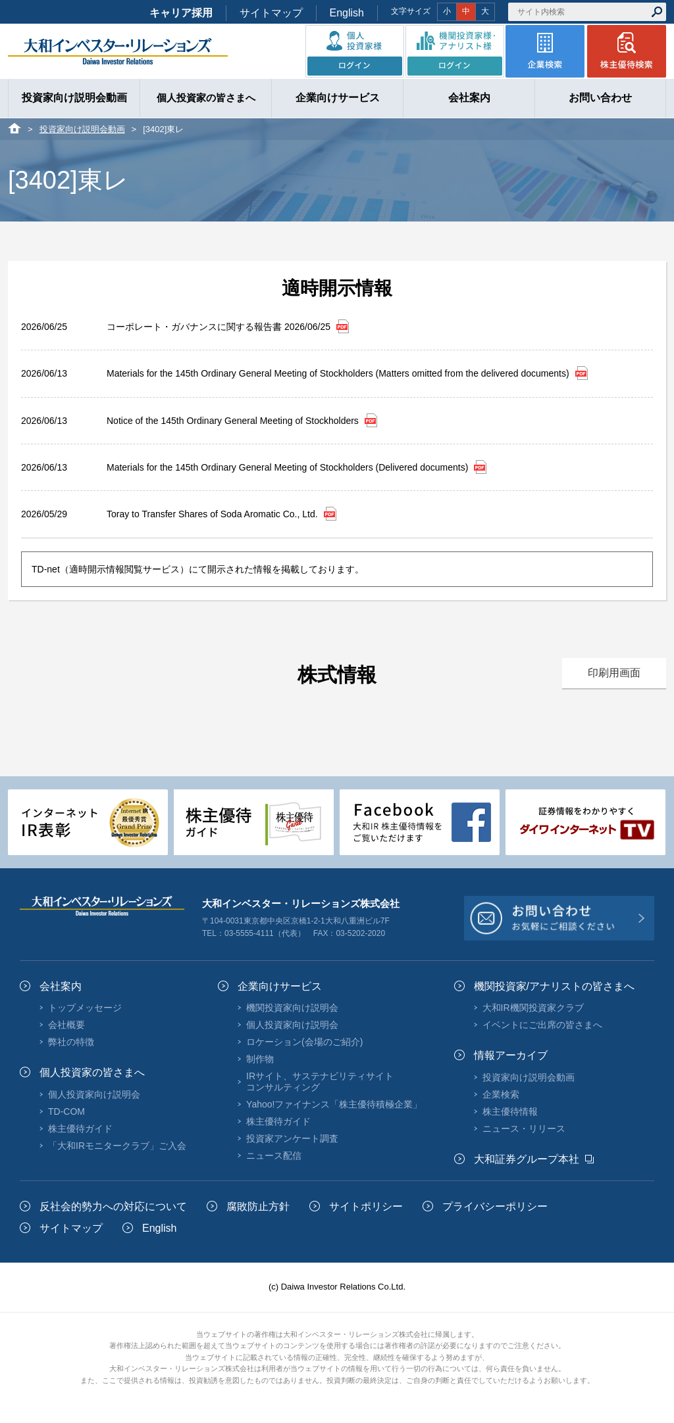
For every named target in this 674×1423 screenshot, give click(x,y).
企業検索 (500, 1094)
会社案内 (60, 986)
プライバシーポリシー (495, 1206)
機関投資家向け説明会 (292, 1007)
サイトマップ (271, 12)
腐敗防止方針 (258, 1206)
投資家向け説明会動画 (82, 129)
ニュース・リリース (523, 1128)
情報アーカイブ (511, 1055)
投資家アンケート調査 (292, 1138)
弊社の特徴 (71, 1042)
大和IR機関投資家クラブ (533, 1007)
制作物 (260, 1059)
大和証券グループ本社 (526, 1159)
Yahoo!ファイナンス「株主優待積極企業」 (334, 1104)
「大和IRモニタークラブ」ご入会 (117, 1145)
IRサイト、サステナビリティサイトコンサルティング (320, 1081)
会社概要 (66, 1024)
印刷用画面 (614, 672)
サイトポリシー (366, 1206)
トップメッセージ (85, 1007)
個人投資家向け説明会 (94, 1094)
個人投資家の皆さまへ (92, 1072)
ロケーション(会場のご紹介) (304, 1042)
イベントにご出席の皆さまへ (542, 1024)
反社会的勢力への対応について (113, 1206)
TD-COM (66, 1111)
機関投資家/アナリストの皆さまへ (554, 986)
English (347, 12)
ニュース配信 (273, 1155)
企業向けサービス (280, 986)
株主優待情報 (510, 1111)
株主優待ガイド (80, 1128)
